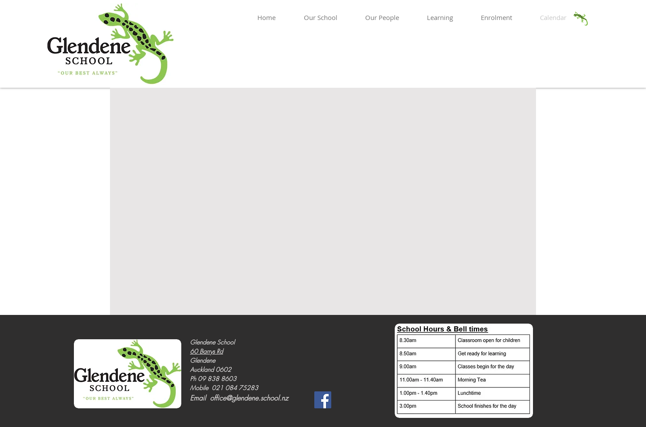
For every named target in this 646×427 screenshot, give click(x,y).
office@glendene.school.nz (249, 398)
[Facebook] (322, 399)
